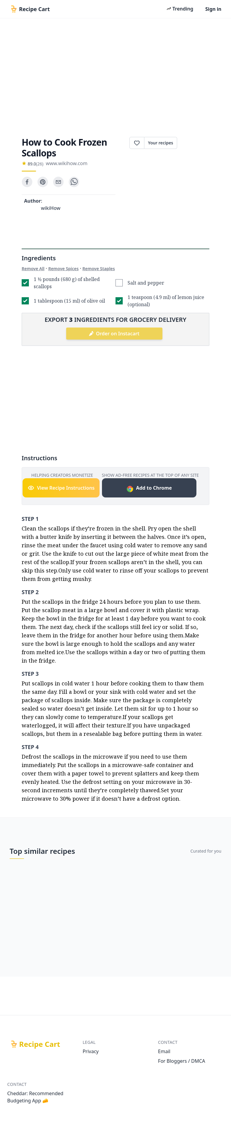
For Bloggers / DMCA (181, 1061)
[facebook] (27, 182)
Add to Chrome (149, 489)
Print (193, 143)
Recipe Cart (39, 1044)
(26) (39, 164)
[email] (58, 182)
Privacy (91, 1051)
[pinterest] (42, 182)
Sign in (213, 9)
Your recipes (160, 143)
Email (164, 1051)
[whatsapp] (74, 182)
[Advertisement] (115, 76)
